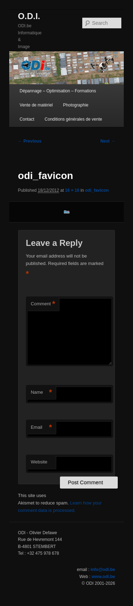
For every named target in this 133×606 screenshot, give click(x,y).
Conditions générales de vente (73, 119)
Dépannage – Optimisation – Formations (58, 90)
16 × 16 (72, 190)
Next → (107, 141)
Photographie (75, 105)
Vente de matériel (36, 105)
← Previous (29, 141)
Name (41, 392)
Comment (43, 304)
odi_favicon (97, 190)
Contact (27, 119)
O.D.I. (29, 16)
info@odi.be (102, 569)
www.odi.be (103, 576)
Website (39, 461)
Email (41, 427)
